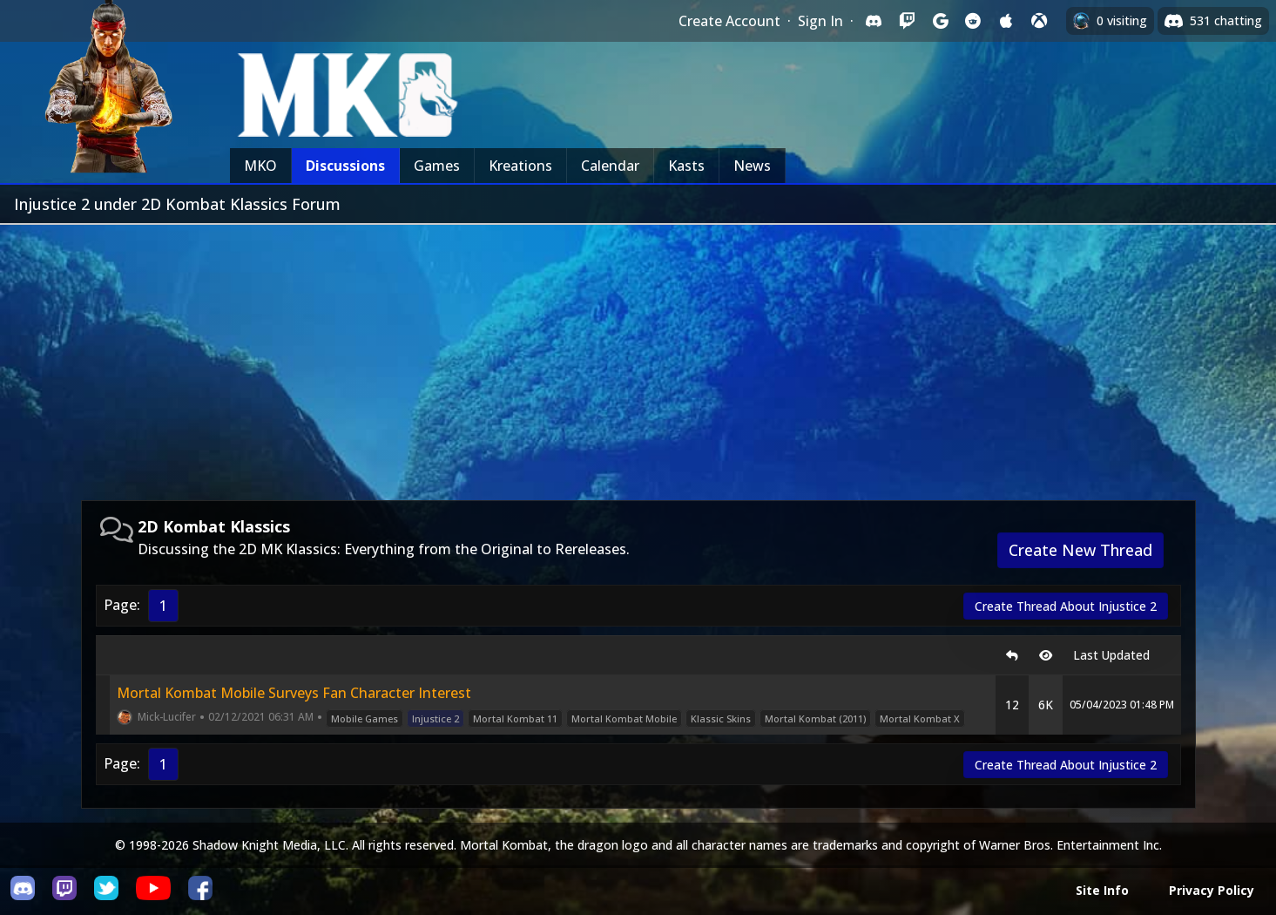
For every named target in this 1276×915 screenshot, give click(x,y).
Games (437, 165)
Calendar (610, 165)
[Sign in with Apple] (1006, 21)
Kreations (520, 165)
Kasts (686, 165)
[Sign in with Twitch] (907, 21)
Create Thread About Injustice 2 (1066, 606)
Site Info (1102, 890)
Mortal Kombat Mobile (624, 718)
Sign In (820, 20)
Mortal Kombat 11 (515, 718)
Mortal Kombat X (920, 718)
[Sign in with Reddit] (973, 21)
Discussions (345, 165)
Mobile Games (364, 718)
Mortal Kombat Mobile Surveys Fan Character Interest (294, 692)
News (752, 165)
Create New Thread (1080, 549)
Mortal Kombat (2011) (815, 718)
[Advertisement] (638, 356)
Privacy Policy (1211, 890)
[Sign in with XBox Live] (1039, 21)
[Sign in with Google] (940, 21)
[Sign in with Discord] (874, 21)
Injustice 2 (435, 718)
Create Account (729, 20)
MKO (260, 165)
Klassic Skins (721, 718)
